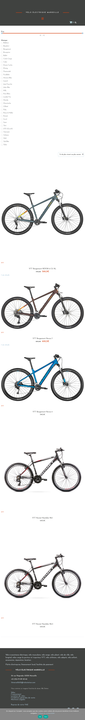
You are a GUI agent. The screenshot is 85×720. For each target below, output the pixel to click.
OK (40, 717)
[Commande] (71, 154)
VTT (2, 262)
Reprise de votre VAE (19, 705)
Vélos (13, 692)
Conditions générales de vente (23, 698)
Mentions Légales (18, 699)
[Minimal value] (42, 33)
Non (45, 717)
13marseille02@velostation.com (23, 682)
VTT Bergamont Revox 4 (42, 412)
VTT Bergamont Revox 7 (42, 338)
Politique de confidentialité (46, 713)
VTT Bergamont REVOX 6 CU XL (42, 269)
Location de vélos (18, 696)
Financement (16, 694)
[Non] (82, 714)
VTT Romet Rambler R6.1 (42, 518)
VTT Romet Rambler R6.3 (42, 624)
